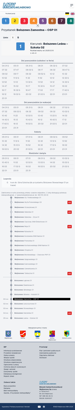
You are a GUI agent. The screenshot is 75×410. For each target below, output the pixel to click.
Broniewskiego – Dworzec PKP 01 (32, 255)
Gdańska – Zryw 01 (26, 217)
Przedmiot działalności (12, 353)
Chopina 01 (23, 250)
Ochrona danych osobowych (15, 367)
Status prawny (9, 355)
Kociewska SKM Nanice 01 (29, 236)
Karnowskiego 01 (26, 264)
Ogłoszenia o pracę (11, 365)
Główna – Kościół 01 (26, 294)
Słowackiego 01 (25, 308)
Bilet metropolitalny (11, 391)
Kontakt (27, 407)
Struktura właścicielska (12, 360)
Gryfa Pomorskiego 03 (28, 202)
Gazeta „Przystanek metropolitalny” (17, 393)
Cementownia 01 (25, 269)
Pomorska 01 (24, 241)
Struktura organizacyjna (13, 362)
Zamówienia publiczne (47, 353)
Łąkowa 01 (23, 280)
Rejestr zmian (9, 376)
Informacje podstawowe (13, 351)
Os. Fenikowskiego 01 (27, 198)
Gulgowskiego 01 (26, 259)
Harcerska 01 (23, 313)
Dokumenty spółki (10, 372)
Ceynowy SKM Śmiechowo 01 (30, 222)
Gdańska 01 (23, 212)
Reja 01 (22, 226)
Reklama (7, 388)
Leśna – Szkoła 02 (26, 318)
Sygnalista (5, 407)
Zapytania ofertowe (46, 355)
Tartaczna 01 (24, 273)
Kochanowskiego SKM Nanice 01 (31, 245)
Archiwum (43, 358)
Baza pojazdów (10, 386)
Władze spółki (9, 358)
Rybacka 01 (23, 231)
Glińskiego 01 (24, 290)
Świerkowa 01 (24, 285)
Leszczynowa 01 (25, 304)
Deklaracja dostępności (13, 374)
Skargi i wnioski (9, 369)
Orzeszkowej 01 (25, 207)
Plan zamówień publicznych (49, 351)
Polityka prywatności (17, 407)
